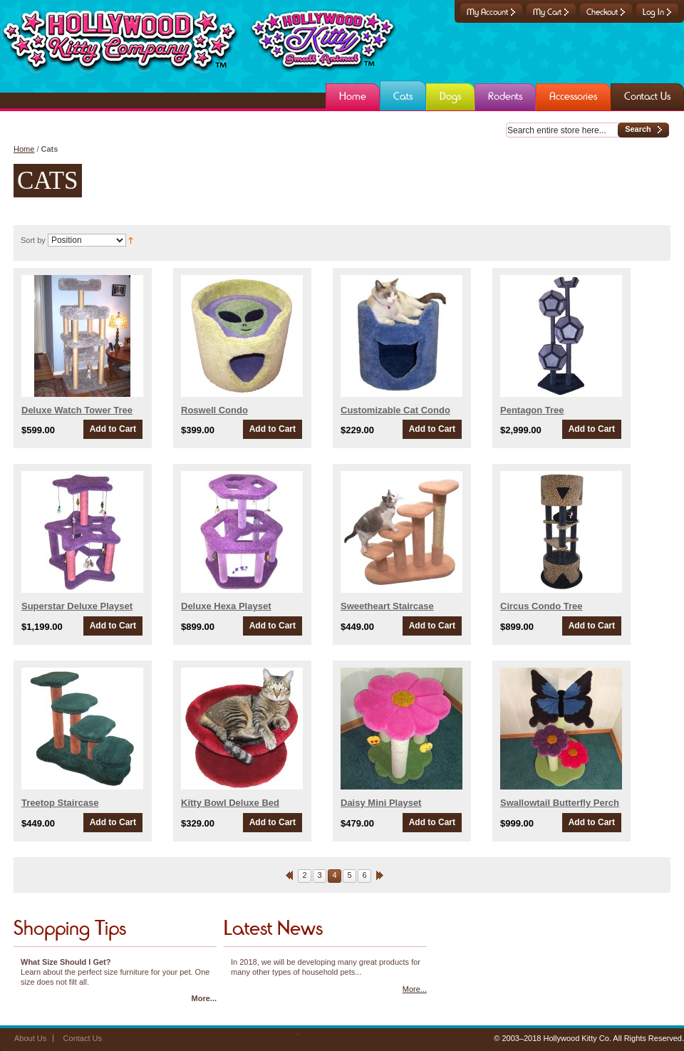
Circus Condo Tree (541, 606)
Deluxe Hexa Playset (226, 606)
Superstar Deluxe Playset (77, 606)
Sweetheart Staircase (387, 606)
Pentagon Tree (532, 410)
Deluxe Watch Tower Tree (77, 410)
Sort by (33, 240)
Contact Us (82, 1038)
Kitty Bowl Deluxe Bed (230, 802)
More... (204, 998)
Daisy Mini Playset (381, 802)
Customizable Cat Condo (395, 410)
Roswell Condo (214, 410)
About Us (30, 1038)
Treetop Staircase (59, 802)
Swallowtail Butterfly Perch (559, 802)
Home (24, 149)
